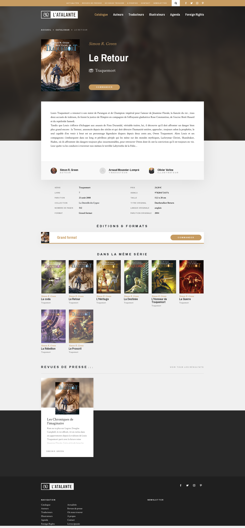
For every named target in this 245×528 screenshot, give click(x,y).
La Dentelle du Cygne (89, 202)
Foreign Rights (194, 15)
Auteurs (118, 15)
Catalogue (101, 15)
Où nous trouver (114, 3)
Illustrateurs (157, 15)
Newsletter (160, 3)
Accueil (46, 30)
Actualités (73, 3)
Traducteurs (136, 15)
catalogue (63, 30)
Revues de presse (92, 3)
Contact (145, 3)
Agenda (175, 15)
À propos (132, 3)
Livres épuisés (73, 525)
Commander (104, 87)
